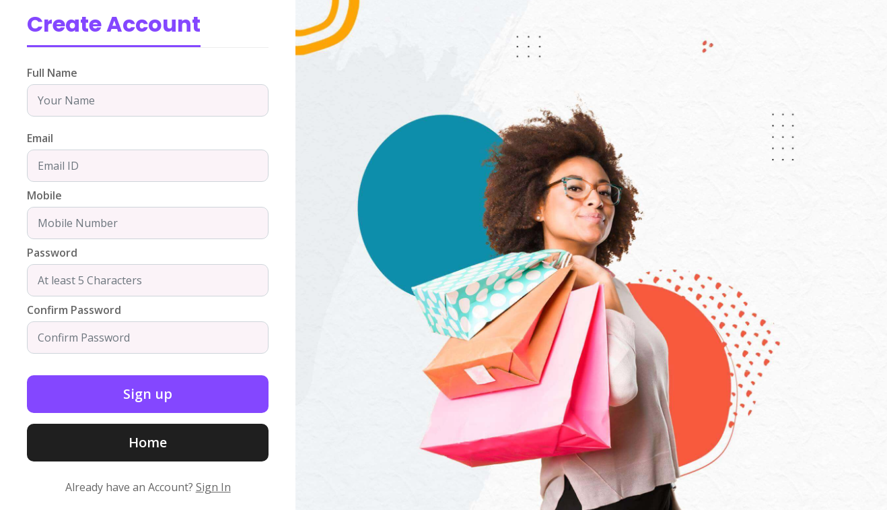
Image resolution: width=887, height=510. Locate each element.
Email (40, 138)
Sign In (213, 487)
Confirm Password (74, 309)
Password (52, 252)
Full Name (52, 72)
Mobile (44, 195)
